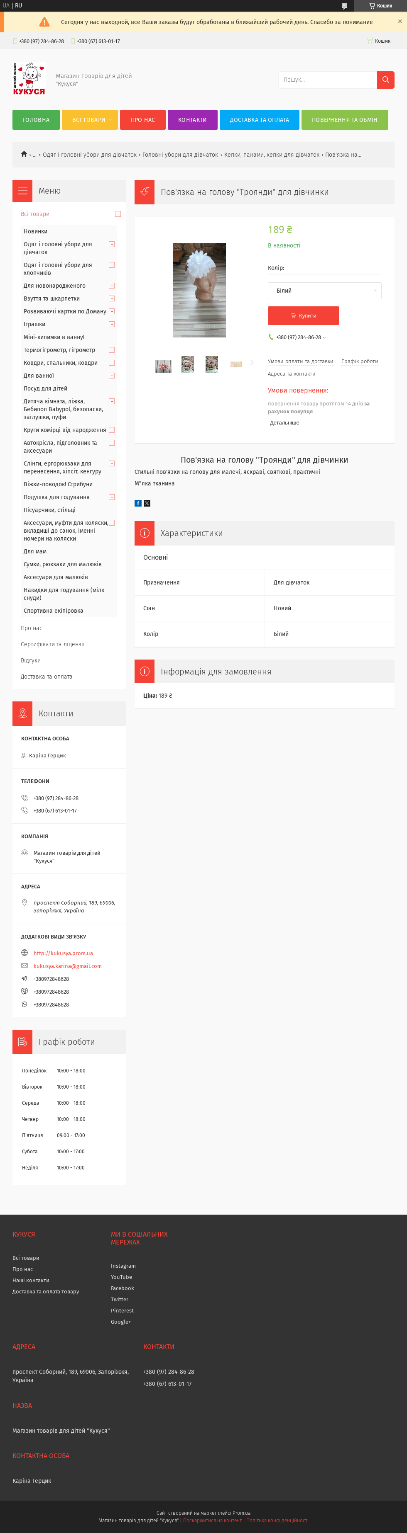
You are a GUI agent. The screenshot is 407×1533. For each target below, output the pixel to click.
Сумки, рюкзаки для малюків (63, 564)
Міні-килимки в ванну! (54, 337)
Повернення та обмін (345, 120)
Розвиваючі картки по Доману (65, 311)
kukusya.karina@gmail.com (68, 966)
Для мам (35, 551)
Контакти (192, 120)
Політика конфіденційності (277, 1520)
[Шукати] (386, 80)
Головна (36, 120)
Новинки (35, 231)
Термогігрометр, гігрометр (59, 350)
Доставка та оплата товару (45, 1291)
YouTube (121, 1277)
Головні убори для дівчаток (180, 154)
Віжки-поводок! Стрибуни (58, 484)
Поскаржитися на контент (212, 1520)
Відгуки (31, 660)
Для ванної (39, 375)
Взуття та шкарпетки (52, 298)
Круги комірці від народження (65, 430)
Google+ (121, 1322)
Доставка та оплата (259, 120)
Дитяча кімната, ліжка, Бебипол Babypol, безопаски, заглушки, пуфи (63, 409)
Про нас (143, 120)
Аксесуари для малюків (56, 577)
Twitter (119, 1299)
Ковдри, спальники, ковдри (61, 362)
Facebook (122, 1288)
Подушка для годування (57, 497)
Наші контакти (30, 1280)
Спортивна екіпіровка (53, 610)
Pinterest (122, 1310)
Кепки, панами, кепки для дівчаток (271, 154)
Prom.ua (241, 1513)
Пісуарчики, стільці (50, 510)
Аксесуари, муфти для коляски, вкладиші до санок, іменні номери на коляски (66, 530)
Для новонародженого (55, 285)
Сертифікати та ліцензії (53, 644)
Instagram (123, 1266)
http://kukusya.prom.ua (63, 953)
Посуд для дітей (45, 388)
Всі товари (88, 120)
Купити (307, 316)
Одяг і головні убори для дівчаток (90, 154)
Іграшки (34, 324)
